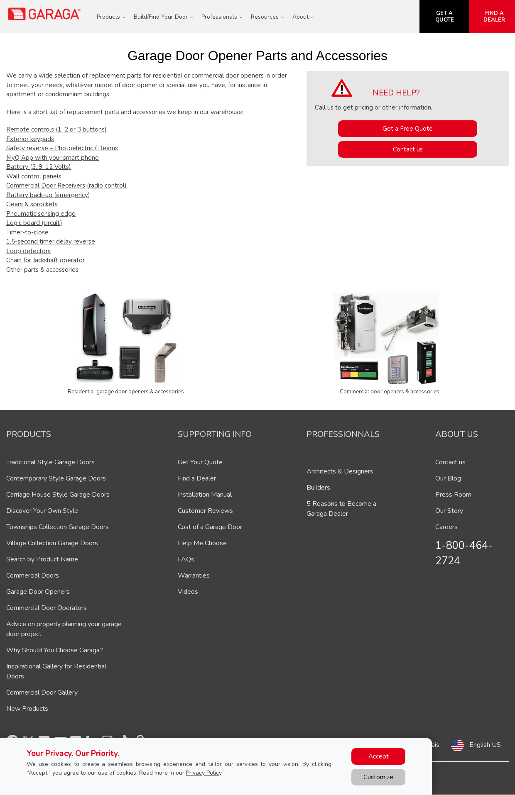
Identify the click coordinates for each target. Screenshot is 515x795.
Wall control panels (33, 176)
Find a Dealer (197, 478)
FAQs (186, 559)
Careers (446, 527)
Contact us (408, 149)
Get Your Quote (200, 462)
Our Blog (448, 478)
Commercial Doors (32, 575)
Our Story (449, 510)
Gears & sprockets (32, 204)
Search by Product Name (42, 559)
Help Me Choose (202, 543)
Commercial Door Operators (46, 607)
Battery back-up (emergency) (48, 195)
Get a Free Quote (408, 128)
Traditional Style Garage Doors (50, 462)
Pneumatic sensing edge (41, 214)
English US (485, 744)
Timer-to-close (27, 232)
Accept (378, 756)
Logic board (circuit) (34, 223)
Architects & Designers (340, 471)
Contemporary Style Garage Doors (56, 478)
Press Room (453, 494)
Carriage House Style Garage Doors (58, 494)
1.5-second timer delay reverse (50, 241)
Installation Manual (205, 494)
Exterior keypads (30, 139)
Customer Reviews (205, 510)
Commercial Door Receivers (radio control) (66, 185)
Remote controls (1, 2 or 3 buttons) (56, 129)
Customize (378, 777)
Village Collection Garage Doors (52, 543)
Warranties (194, 575)
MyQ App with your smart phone (52, 158)
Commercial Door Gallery (42, 692)
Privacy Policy (203, 773)
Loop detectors (28, 251)
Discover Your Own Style (42, 510)
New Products (27, 708)
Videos (188, 591)
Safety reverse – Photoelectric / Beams (62, 148)
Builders (318, 487)
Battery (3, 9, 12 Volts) (38, 167)
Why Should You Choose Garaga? (54, 650)
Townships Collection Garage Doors (57, 527)
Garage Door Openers (38, 591)
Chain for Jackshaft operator (45, 260)
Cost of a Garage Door (210, 527)
